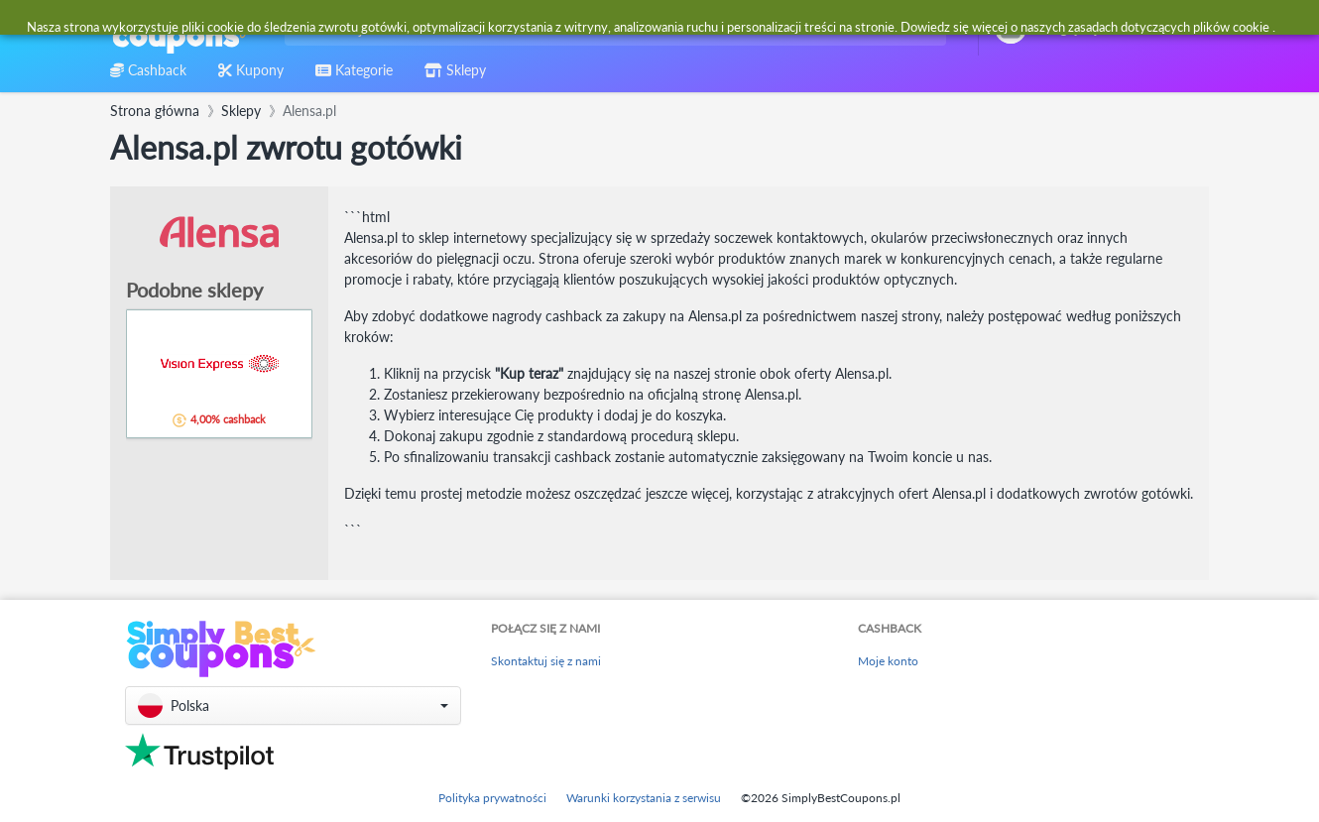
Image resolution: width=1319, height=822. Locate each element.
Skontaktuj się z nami (546, 660)
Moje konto (888, 660)
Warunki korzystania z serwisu (643, 797)
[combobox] (611, 28)
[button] (293, 705)
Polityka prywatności (492, 797)
